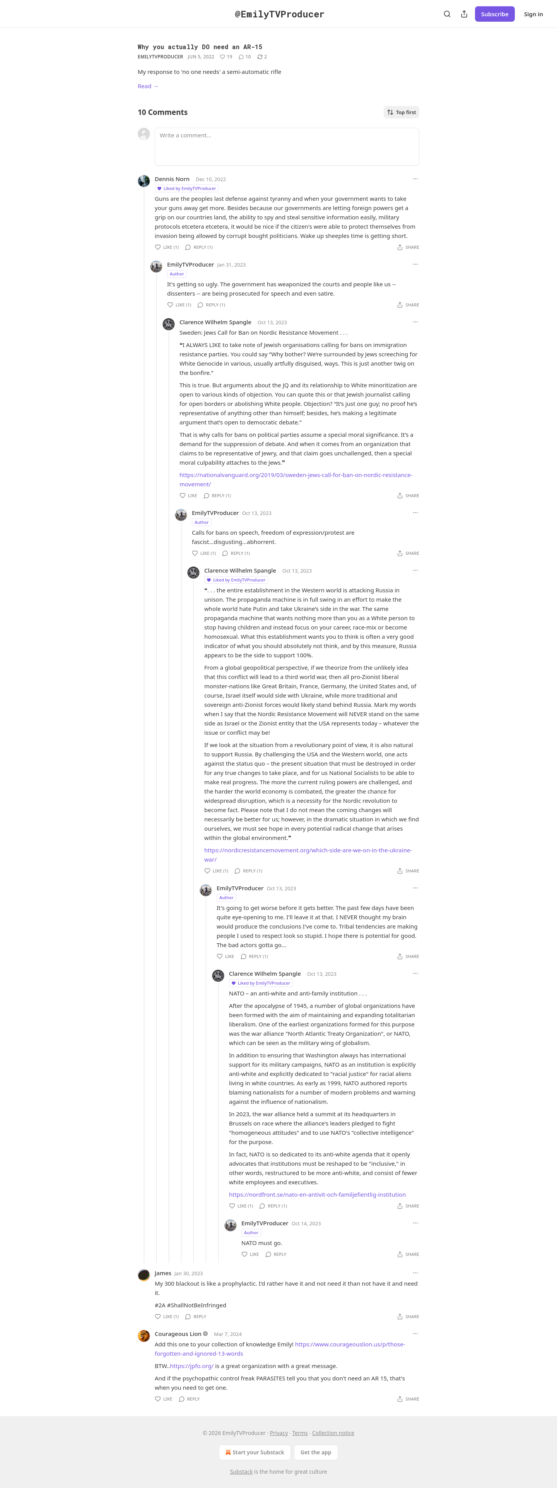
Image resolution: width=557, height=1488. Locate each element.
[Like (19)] (225, 57)
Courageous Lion (178, 1333)
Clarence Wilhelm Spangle (215, 322)
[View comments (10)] (244, 57)
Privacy (279, 1433)
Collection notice (333, 1433)
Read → (148, 86)
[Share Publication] (464, 14)
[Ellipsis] (415, 179)
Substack (241, 1471)
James (163, 1273)
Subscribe (495, 14)
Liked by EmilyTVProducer (186, 188)
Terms (300, 1433)
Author (177, 274)
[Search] (447, 14)
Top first (401, 112)
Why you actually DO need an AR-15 (200, 47)
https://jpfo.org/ (192, 1366)
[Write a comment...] (287, 146)
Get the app (316, 1452)
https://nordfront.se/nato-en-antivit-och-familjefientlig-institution (317, 1194)
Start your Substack (254, 1452)
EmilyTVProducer (160, 56)
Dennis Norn (172, 179)
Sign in (533, 14)
